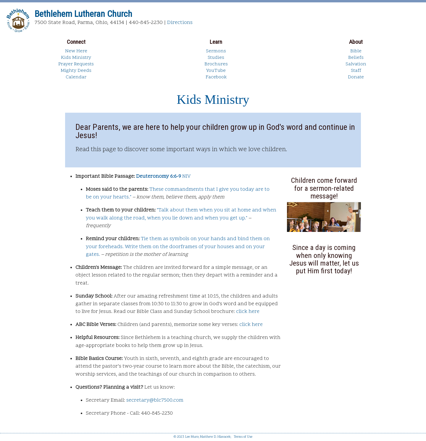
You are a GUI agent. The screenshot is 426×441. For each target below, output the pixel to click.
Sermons (216, 51)
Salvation (356, 64)
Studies (216, 57)
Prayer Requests (76, 64)
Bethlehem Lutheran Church (83, 14)
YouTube (216, 70)
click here (247, 311)
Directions (180, 22)
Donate (356, 77)
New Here (76, 51)
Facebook (216, 77)
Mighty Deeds (76, 70)
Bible (356, 51)
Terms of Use (243, 437)
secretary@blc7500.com (154, 400)
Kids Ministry (76, 57)
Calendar (76, 77)
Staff (356, 70)
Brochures (216, 64)
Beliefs (356, 57)
